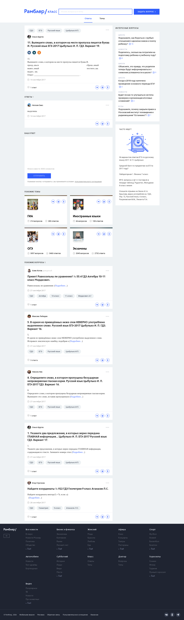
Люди (59, 565)
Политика (30, 542)
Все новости (32, 530)
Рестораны (123, 545)
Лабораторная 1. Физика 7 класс (133, 174)
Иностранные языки (87, 216)
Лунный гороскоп (157, 572)
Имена (152, 565)
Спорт (152, 530)
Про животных (32, 599)
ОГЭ (30, 248)
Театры (121, 542)
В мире (29, 534)
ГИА (30, 216)
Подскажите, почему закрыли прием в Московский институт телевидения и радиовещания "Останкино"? (137, 112)
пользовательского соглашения (88, 182)
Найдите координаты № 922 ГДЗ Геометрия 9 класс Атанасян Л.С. (67, 489)
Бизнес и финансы (66, 530)
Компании (61, 538)
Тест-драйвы (31, 565)
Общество (30, 545)
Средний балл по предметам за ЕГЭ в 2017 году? (136, 167)
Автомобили (32, 557)
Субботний (62, 557)
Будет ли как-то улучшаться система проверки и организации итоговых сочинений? (135, 98)
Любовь (91, 542)
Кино (120, 534)
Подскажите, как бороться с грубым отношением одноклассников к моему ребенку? (137, 41)
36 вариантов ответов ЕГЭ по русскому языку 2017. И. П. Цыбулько (136, 158)
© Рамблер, (8, 615)
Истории (61, 561)
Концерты (123, 538)
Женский (92, 530)
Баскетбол (154, 542)
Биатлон (153, 545)
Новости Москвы (33, 538)
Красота (91, 538)
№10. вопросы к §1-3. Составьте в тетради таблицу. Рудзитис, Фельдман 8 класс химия (136, 183)
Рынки (59, 542)
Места (59, 572)
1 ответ (32, 87)
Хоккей (152, 538)
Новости (29, 561)
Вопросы (122, 561)
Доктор (122, 557)
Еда (89, 545)
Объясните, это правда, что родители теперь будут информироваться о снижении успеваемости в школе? (136, 70)
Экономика (62, 534)
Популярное (31, 588)
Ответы (91, 561)
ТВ (27, 592)
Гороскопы (155, 557)
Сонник (152, 561)
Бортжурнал (31, 569)
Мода (90, 534)
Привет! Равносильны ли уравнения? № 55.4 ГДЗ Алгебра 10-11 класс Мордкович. (66, 278)
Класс (91, 557)
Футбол (153, 534)
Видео (29, 584)
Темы (90, 565)
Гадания (153, 569)
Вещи (59, 569)
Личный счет (62, 545)
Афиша (122, 530)
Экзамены (80, 248)
